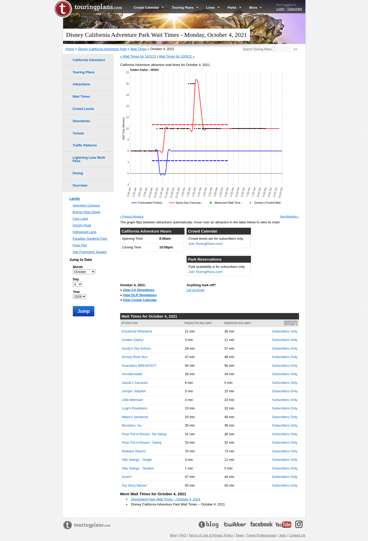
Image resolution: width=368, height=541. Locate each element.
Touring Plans (185, 7)
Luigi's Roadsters (134, 408)
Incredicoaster (132, 374)
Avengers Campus (86, 205)
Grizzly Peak (82, 225)
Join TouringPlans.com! (206, 244)
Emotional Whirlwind (137, 331)
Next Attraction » (289, 216)
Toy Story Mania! (134, 485)
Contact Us (297, 535)
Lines (213, 7)
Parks (234, 7)
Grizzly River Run (135, 357)
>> (295, 49)
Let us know (195, 290)
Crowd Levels (83, 109)
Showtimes (81, 121)
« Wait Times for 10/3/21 (138, 56)
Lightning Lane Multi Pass (89, 159)
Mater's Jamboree (135, 417)
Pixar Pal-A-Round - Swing (142, 442)
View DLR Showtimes (140, 295)
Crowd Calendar (149, 7)
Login (280, 9)
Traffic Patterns (85, 145)
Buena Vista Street (86, 212)
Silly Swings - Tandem (138, 468)
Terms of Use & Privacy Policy (211, 535)
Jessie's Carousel (135, 383)
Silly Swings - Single (137, 460)
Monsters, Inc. (132, 425)
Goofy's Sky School (136, 348)
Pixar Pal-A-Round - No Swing (144, 434)
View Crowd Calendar (140, 300)
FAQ (182, 535)
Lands (75, 199)
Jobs (282, 535)
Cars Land (80, 219)
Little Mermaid (132, 400)
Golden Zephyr (133, 340)
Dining (78, 173)
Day (76, 279)
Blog (173, 535)
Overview (80, 185)
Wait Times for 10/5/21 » (176, 56)
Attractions (81, 84)
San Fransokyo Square (90, 252)
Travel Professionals (261, 535)
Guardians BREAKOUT (139, 365)
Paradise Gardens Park (90, 238)
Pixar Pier (80, 245)
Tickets (78, 133)
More (255, 7)
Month (78, 267)
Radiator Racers (134, 451)
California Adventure (89, 60)
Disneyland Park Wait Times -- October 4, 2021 (165, 499)
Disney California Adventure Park (102, 49)
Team (240, 535)
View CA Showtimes (139, 290)
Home (69, 49)
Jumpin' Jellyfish (134, 391)
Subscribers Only (284, 331)
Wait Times (138, 49)
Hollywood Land (84, 232)
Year (76, 292)
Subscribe (294, 9)
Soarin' (127, 477)
